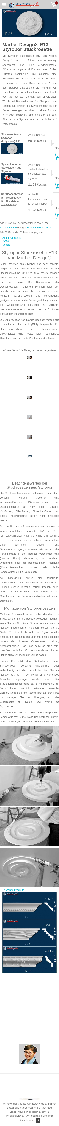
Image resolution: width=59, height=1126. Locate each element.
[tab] (29, 245)
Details (6, 244)
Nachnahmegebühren (39, 227)
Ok (37, 1120)
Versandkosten (8, 227)
